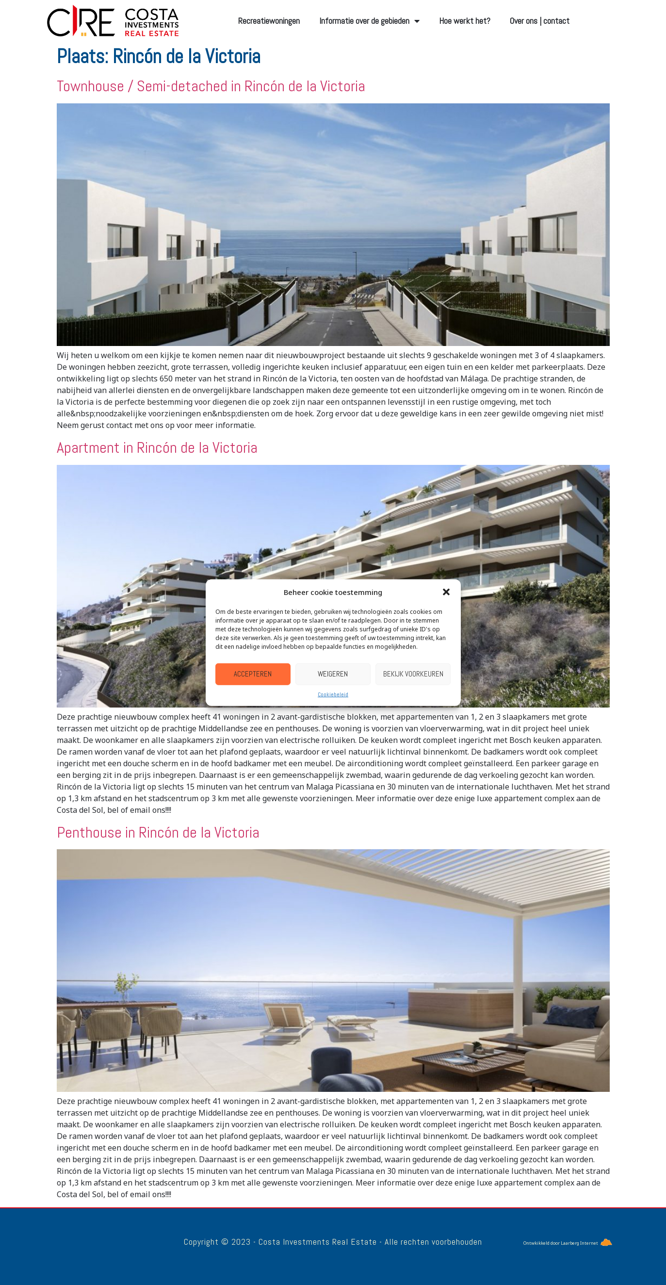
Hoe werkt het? (464, 20)
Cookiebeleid (333, 694)
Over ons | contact (539, 20)
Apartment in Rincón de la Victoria (157, 447)
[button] (446, 592)
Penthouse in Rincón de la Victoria (158, 832)
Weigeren (333, 673)
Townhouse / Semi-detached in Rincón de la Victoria (211, 86)
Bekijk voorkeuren (413, 673)
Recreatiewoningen (269, 20)
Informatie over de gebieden (369, 21)
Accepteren (253, 673)
